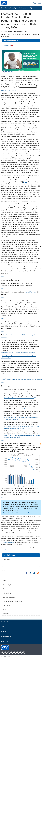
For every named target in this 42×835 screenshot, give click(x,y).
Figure (25, 182)
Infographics (7, 593)
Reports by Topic (8, 585)
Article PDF (8, 46)
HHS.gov (3, 656)
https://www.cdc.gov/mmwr (7, 542)
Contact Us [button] (6, 622)
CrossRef (20, 409)
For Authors (6, 605)
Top (2, 276)
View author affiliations (27, 87)
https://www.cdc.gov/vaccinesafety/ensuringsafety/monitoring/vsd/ (21, 379)
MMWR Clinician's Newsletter (12, 601)
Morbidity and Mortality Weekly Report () (16, 8)
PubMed (28, 409)
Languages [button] (6, 636)
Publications (7, 589)
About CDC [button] (6, 627)
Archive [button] (5, 641)
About (5, 609)
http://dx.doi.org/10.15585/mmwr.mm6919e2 (17, 513)
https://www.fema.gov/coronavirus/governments (20, 398)
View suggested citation (8, 90)
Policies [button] (5, 631)
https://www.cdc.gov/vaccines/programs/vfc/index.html (18, 352)
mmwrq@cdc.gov (5, 550)
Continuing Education (9, 597)
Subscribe (6, 613)
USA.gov (10, 656)
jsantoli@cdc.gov (30, 292)
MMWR (5, 581)
